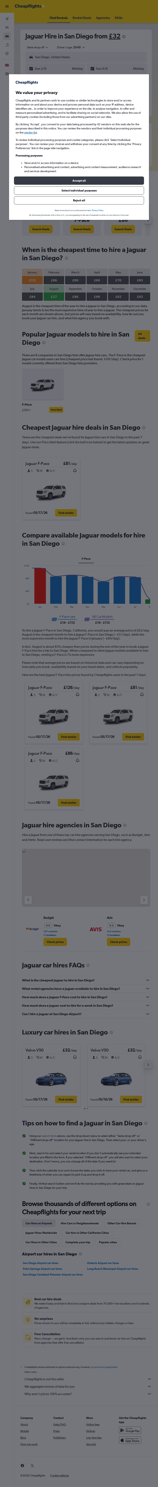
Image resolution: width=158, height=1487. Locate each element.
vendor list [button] (30, 132)
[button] (79, 180)
